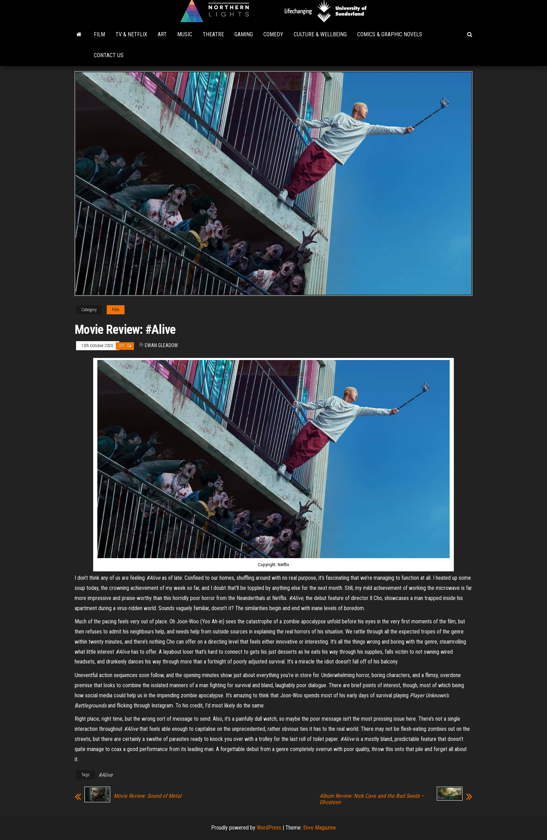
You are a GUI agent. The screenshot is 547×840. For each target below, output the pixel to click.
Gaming (243, 34)
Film (99, 34)
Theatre (213, 34)
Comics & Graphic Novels (389, 34)
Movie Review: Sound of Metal (147, 796)
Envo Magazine (319, 827)
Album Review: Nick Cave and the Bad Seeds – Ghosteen (372, 799)
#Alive (105, 775)
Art (162, 34)
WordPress (269, 827)
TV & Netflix (131, 34)
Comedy (273, 34)
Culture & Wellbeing (320, 34)
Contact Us (108, 55)
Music (184, 34)
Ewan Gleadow (161, 345)
